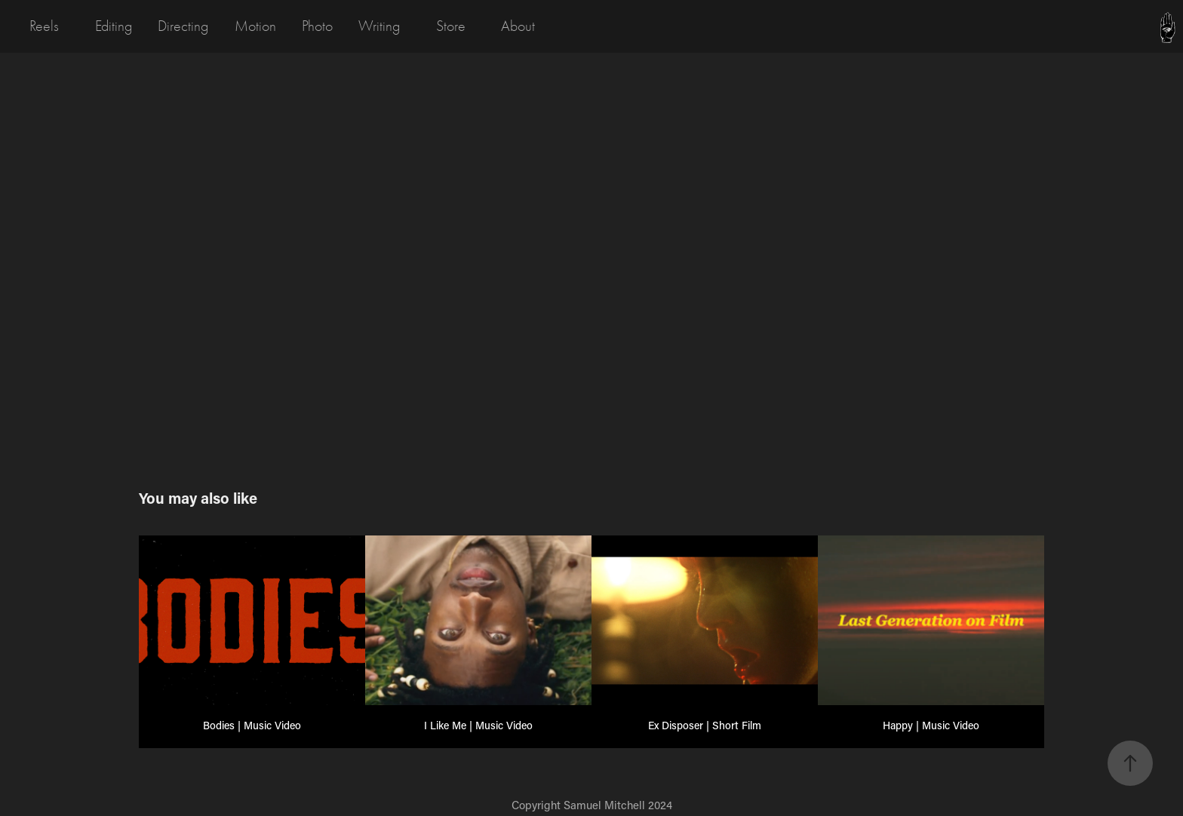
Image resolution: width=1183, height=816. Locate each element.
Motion (255, 26)
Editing (113, 26)
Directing (183, 26)
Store (451, 26)
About (518, 26)
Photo (317, 26)
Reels (44, 26)
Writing (379, 26)
